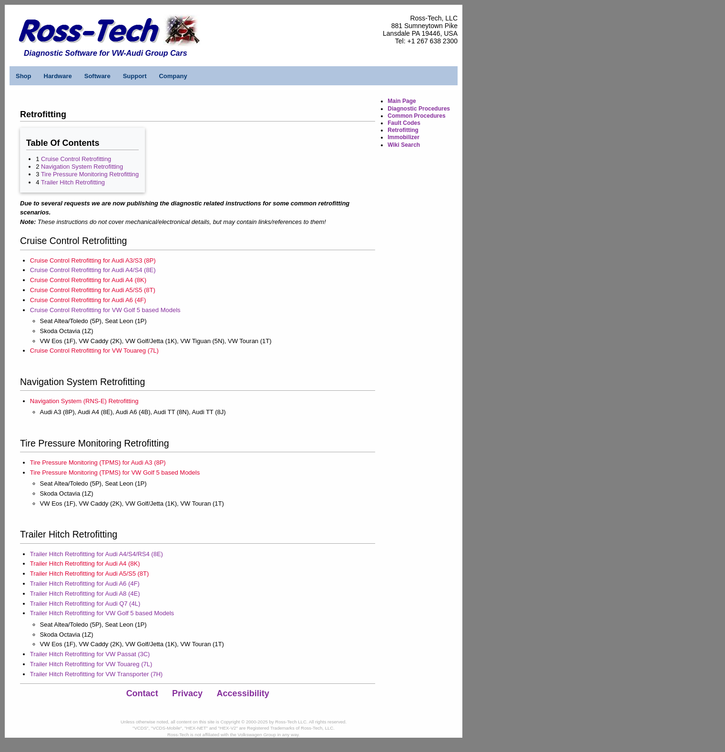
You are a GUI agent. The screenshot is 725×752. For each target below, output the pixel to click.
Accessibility (243, 693)
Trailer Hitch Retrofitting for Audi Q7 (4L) (85, 603)
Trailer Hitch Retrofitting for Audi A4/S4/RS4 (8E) (96, 554)
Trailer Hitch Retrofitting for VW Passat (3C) (90, 654)
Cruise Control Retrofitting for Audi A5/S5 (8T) (92, 290)
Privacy (187, 693)
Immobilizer (403, 137)
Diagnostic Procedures (419, 108)
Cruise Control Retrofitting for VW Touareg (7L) (94, 350)
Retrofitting (403, 130)
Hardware (58, 76)
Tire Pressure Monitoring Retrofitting (90, 174)
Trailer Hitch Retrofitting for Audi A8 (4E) (85, 593)
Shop (23, 76)
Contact (142, 693)
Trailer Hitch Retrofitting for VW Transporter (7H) (96, 674)
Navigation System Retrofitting (82, 166)
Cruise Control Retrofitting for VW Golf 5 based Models (105, 310)
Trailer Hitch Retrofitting (73, 182)
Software (97, 76)
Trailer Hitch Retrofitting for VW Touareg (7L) (91, 664)
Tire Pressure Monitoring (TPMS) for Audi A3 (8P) (98, 462)
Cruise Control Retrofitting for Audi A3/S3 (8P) (93, 260)
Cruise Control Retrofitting (76, 159)
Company (173, 76)
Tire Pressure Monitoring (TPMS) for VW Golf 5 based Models (115, 472)
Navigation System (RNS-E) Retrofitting (84, 401)
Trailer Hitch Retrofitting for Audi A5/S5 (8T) (89, 573)
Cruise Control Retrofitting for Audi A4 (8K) (88, 280)
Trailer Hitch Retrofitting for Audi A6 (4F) (85, 583)
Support (135, 76)
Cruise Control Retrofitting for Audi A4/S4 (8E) (93, 270)
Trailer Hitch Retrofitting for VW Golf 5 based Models (102, 613)
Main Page (402, 101)
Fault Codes (404, 123)
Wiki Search (404, 145)
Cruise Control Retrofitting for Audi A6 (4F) (88, 300)
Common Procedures (416, 115)
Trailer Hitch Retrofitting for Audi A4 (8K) (85, 563)
